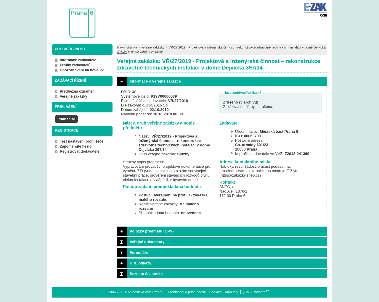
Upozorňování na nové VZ (82, 70)
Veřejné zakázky (73, 96)
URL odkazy (140, 263)
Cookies (215, 292)
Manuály (231, 292)
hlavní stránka (127, 47)
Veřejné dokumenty (147, 242)
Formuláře (139, 252)
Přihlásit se (66, 119)
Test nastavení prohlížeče (81, 141)
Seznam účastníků (146, 274)
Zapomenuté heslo (75, 146)
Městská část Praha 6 (73, 19)
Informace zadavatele (78, 60)
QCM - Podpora (254, 292)
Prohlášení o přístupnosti (186, 292)
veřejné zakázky (152, 47)
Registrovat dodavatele (79, 151)
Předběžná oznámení (78, 91)
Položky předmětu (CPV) (152, 231)
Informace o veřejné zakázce (155, 81)
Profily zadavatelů (75, 65)
